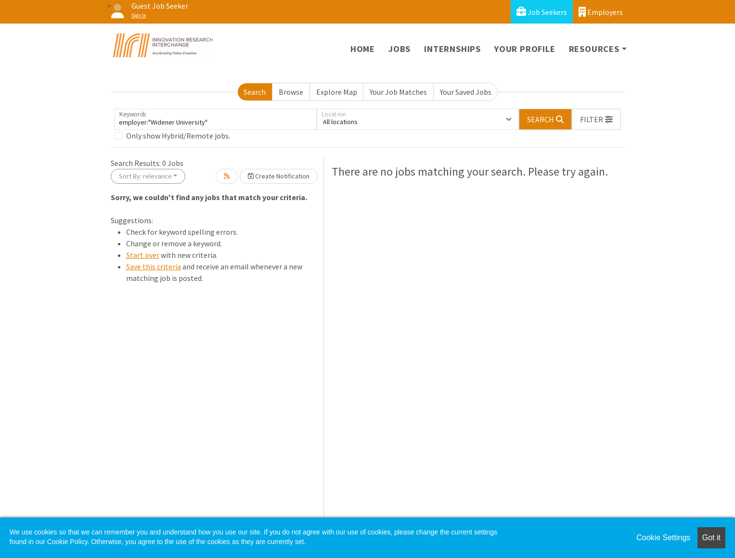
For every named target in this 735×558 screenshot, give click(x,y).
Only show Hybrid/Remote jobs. (178, 135)
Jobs (399, 48)
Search (255, 92)
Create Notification (278, 176)
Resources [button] (594, 48)
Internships (452, 48)
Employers (601, 12)
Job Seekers (541, 12)
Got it (711, 537)
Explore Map (336, 92)
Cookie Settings (663, 537)
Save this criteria (153, 266)
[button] (596, 119)
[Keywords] (216, 119)
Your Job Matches (398, 92)
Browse (291, 92)
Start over (142, 255)
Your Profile (524, 48)
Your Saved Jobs (465, 92)
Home (362, 48)
